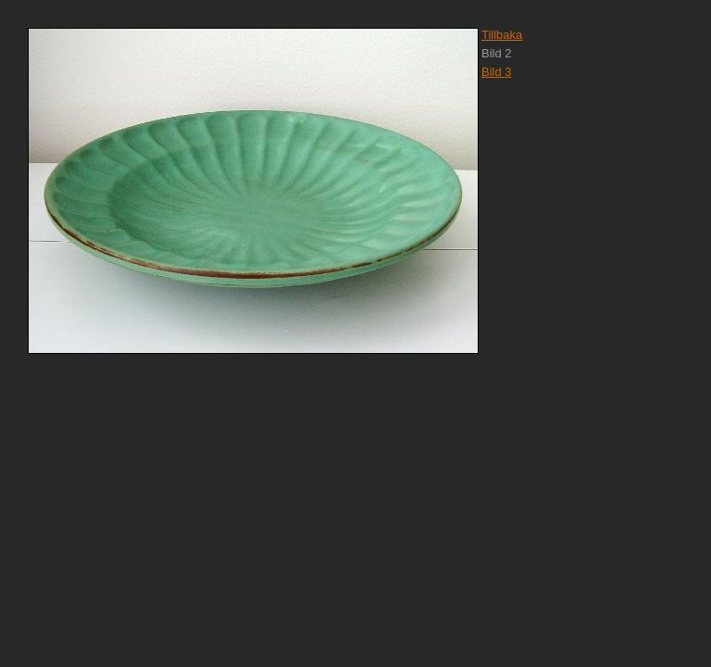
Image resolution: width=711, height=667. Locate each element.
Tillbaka (501, 35)
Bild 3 (496, 72)
